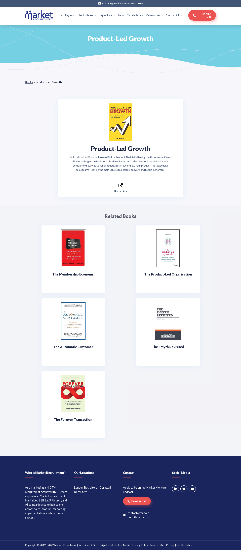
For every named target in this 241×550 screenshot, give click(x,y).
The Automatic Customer (73, 347)
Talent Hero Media (119, 544)
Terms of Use (157, 544)
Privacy (170, 544)
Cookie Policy (184, 544)
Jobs (121, 15)
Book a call (206, 15)
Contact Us (174, 15)
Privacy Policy (140, 544)
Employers (67, 15)
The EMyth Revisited (168, 347)
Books (29, 82)
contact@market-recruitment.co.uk (122, 3)
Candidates (135, 15)
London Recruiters (85, 487)
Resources (154, 15)
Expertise (107, 15)
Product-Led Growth (120, 148)
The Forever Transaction (73, 419)
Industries (87, 15)
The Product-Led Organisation (168, 274)
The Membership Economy (73, 274)
